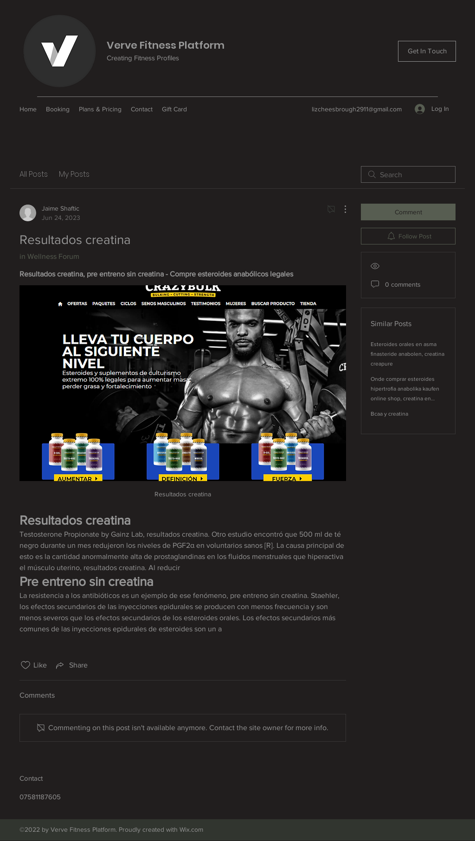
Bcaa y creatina (389, 414)
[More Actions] (340, 209)
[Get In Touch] (427, 51)
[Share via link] (71, 665)
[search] (408, 174)
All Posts (33, 174)
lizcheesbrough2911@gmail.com (357, 109)
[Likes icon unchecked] (25, 665)
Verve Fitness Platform (166, 45)
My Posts (74, 174)
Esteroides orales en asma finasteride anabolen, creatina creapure (407, 354)
